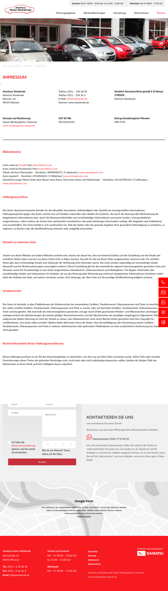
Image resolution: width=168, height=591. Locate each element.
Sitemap (92, 555)
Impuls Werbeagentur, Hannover (128, 572)
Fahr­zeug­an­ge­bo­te (66, 12)
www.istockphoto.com (91, 172)
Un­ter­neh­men (141, 12)
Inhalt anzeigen (84, 516)
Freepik (22, 164)
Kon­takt (161, 12)
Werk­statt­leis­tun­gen (94, 12)
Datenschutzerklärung (23, 445)
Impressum (93, 559)
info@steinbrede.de (77, 98)
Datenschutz (94, 564)
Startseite (93, 551)
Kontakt (28, 65)
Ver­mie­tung (119, 12)
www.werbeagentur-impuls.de (19, 125)
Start (18, 65)
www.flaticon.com (42, 164)
